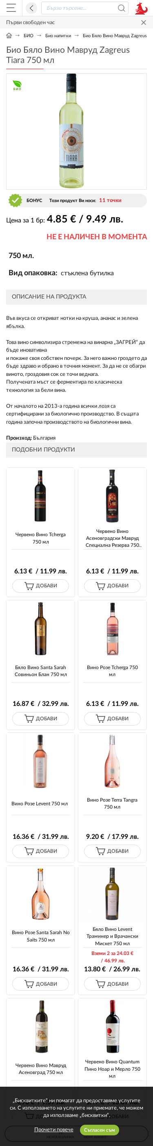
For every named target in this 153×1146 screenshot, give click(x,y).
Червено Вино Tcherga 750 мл (41, 538)
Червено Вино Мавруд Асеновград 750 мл (41, 1069)
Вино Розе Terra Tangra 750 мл (112, 803)
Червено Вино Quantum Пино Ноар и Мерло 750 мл (112, 1069)
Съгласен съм (99, 1130)
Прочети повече (53, 1130)
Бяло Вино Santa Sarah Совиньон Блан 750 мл (41, 671)
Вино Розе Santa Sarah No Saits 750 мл (41, 936)
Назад (31, 8)
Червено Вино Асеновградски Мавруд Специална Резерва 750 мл (112, 539)
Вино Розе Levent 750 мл (39, 803)
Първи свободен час (30, 22)
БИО (28, 36)
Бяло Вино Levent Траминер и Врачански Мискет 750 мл (112, 936)
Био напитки (58, 36)
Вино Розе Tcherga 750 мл (112, 671)
